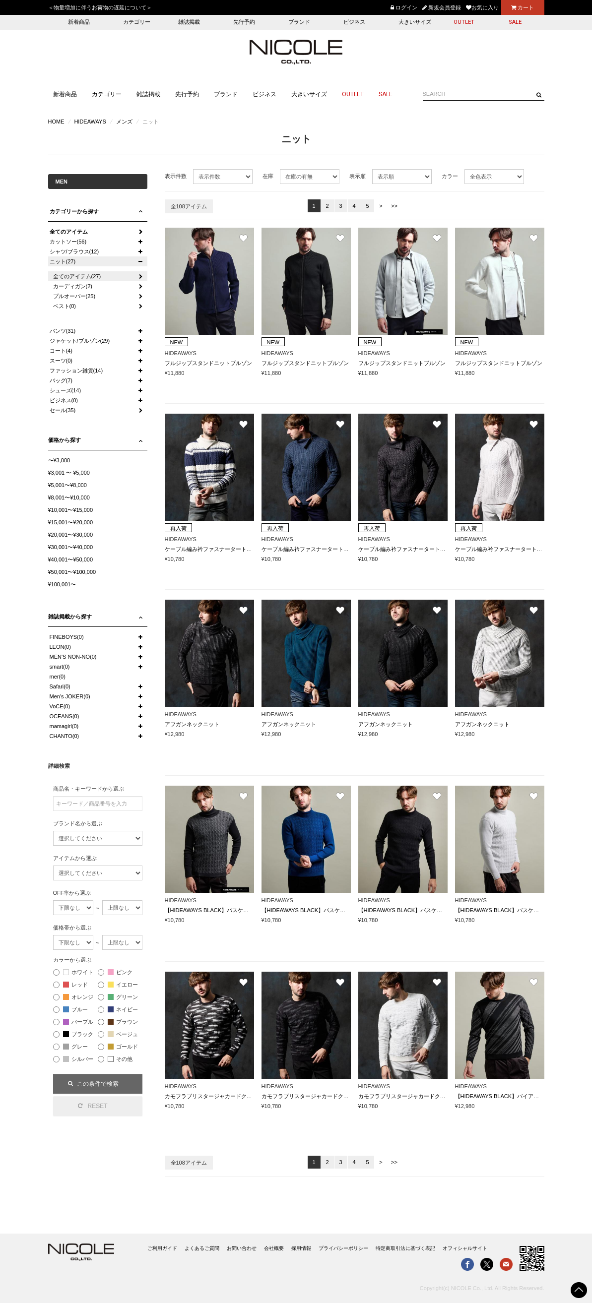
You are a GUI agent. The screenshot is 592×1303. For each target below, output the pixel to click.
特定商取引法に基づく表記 (405, 1248)
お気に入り (482, 7)
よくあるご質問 (202, 1248)
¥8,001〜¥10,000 (69, 497)
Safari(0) (60, 686)
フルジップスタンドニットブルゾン (208, 363)
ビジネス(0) (64, 400)
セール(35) (63, 410)
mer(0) (58, 677)
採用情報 (301, 1248)
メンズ (124, 121)
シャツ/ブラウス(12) (74, 251)
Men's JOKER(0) (70, 696)
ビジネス (354, 22)
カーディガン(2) (72, 286)
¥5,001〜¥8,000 (67, 485)
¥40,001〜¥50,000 (70, 559)
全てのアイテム (69, 232)
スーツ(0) (61, 361)
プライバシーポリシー (343, 1248)
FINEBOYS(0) (67, 637)
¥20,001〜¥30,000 (70, 535)
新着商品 (79, 22)
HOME (56, 121)
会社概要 (274, 1248)
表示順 (357, 176)
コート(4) (61, 351)
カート (522, 7)
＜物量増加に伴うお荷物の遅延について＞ (100, 7)
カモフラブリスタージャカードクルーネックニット (227, 1096)
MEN (61, 182)
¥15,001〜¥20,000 (70, 522)
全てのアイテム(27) (77, 276)
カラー (450, 176)
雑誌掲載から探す (70, 617)
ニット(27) (63, 261)
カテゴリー (136, 22)
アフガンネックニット (192, 724)
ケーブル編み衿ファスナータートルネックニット (225, 549)
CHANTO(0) (64, 736)
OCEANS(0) (64, 716)
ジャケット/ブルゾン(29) (80, 341)
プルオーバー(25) (74, 296)
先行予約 (244, 22)
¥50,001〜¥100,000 (72, 572)
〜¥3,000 (59, 460)
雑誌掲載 (189, 22)
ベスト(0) (64, 306)
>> (394, 206)
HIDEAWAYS (90, 121)
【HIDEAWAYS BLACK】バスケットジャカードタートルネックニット (250, 910)
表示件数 (176, 176)
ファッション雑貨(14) (76, 370)
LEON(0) (60, 647)
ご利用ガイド (162, 1248)
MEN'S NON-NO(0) (73, 657)
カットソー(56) (68, 242)
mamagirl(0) (64, 726)
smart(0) (60, 667)
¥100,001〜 (62, 584)
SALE (515, 22)
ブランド (299, 22)
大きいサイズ (414, 22)
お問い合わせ (242, 1248)
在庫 (268, 176)
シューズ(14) (65, 390)
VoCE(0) (60, 706)
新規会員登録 (441, 7)
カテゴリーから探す (74, 211)
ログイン (404, 7)
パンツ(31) (63, 331)
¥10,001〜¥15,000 (70, 510)
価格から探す (64, 440)
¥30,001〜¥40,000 (70, 547)
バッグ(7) (61, 380)
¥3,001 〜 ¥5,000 (69, 473)
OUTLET (464, 22)
